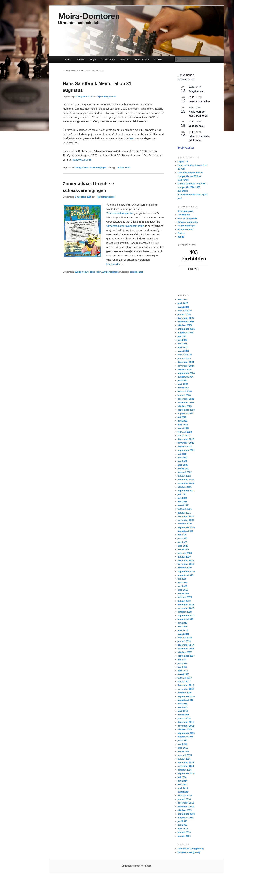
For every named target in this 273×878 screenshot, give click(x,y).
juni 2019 (182, 582)
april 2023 (183, 424)
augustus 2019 (185, 575)
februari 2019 (185, 597)
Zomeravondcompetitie (119, 213)
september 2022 (186, 450)
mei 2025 (182, 343)
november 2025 (186, 321)
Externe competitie (188, 222)
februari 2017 (185, 678)
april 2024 (183, 384)
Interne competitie (199, 101)
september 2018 (186, 615)
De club (67, 59)
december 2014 (186, 762)
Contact (158, 59)
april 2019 (183, 589)
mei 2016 (182, 707)
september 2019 (186, 571)
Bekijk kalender (186, 147)
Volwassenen (108, 59)
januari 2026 (184, 314)
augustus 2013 (185, 817)
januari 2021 (184, 512)
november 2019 (186, 564)
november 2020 (186, 520)
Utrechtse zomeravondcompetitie (125, 225)
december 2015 (186, 722)
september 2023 (186, 409)
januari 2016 (184, 718)
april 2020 (183, 545)
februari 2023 (185, 432)
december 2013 (186, 802)
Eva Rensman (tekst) (189, 852)
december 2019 (186, 560)
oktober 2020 (185, 523)
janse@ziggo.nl (82, 159)
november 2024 (186, 365)
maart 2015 (183, 751)
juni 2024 (182, 380)
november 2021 (186, 483)
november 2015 (186, 725)
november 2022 (186, 443)
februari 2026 (185, 310)
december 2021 (186, 479)
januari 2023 (184, 435)
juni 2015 (182, 740)
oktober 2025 (185, 325)
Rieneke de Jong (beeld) (191, 848)
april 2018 (183, 630)
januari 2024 (184, 395)
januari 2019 (184, 601)
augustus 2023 (185, 413)
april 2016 (183, 711)
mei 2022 (182, 461)
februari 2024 (185, 391)
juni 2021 (182, 498)
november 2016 (186, 689)
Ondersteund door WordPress (136, 866)
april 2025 (183, 347)
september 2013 (186, 814)
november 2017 (186, 648)
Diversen (124, 59)
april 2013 (183, 828)
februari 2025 (185, 354)
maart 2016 (183, 714)
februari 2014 (185, 795)
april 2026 (183, 303)
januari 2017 (184, 681)
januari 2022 (184, 476)
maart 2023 (183, 428)
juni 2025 (182, 340)
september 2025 (186, 329)
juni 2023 (182, 420)
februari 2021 (185, 509)
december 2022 (186, 439)
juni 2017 (182, 663)
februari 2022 (185, 472)
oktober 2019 (185, 567)
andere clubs (124, 167)
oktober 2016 (185, 692)
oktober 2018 (185, 612)
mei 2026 (182, 299)
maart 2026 (183, 307)
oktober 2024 (185, 369)
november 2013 (186, 806)
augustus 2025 (185, 332)
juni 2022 (182, 457)
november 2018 (186, 608)
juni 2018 (182, 623)
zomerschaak (136, 272)
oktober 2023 (185, 406)
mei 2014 (182, 784)
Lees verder (114, 264)
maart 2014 (183, 792)
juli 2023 (182, 417)
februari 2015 (185, 755)
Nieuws (80, 59)
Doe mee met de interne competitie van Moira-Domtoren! (190, 176)
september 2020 (186, 527)
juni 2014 (182, 781)
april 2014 (183, 788)
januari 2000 (184, 836)
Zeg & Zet (183, 161)
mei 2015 (182, 744)
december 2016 (186, 685)
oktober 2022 (185, 446)
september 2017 (186, 656)
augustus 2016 (185, 700)
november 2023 (186, 402)
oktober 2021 (185, 487)
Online (181, 233)
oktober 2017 (185, 652)
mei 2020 (182, 542)
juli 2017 (182, 659)
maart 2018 (183, 634)
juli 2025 (182, 336)
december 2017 (186, 645)
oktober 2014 (185, 769)
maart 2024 (183, 387)
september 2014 (186, 773)
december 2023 (186, 399)
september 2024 (186, 373)
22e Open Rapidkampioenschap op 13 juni (193, 194)
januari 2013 (184, 832)
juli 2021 (182, 494)
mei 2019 (182, 586)
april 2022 (183, 465)
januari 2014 (184, 799)
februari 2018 (185, 637)
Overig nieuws (81, 167)
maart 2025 (183, 351)
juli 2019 (182, 579)
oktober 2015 (185, 729)
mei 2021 (182, 501)
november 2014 (186, 766)
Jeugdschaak (196, 91)
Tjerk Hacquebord (107, 96)
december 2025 (186, 318)
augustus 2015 (185, 736)
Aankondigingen (98, 167)
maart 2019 (183, 593)
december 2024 (186, 362)
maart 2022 (183, 468)
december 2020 (186, 516)
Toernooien (95, 272)
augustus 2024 (185, 376)
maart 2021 (183, 505)
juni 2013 (182, 821)
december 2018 (186, 604)
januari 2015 (184, 758)
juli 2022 (182, 454)
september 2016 (186, 696)
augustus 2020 (185, 531)
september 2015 (186, 733)
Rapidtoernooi (142, 59)
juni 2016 (182, 703)
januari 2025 (184, 358)
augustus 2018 (185, 619)
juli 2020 (182, 534)
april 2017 (183, 670)
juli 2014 (182, 777)
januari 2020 (184, 556)
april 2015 (183, 748)
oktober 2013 (185, 810)
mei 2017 (182, 667)
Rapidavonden (185, 229)
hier (131, 138)
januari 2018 (184, 641)
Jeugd (93, 59)
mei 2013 (182, 825)
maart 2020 (183, 549)
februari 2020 (185, 553)
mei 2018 (182, 626)
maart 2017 (183, 674)
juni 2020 (182, 538)
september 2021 (186, 490)
